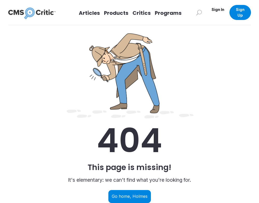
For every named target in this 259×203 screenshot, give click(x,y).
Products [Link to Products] (116, 13)
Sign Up (240, 12)
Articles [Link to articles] (89, 13)
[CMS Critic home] (36, 12)
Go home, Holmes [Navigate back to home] (130, 196)
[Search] (199, 12)
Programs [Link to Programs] (168, 13)
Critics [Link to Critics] (141, 13)
